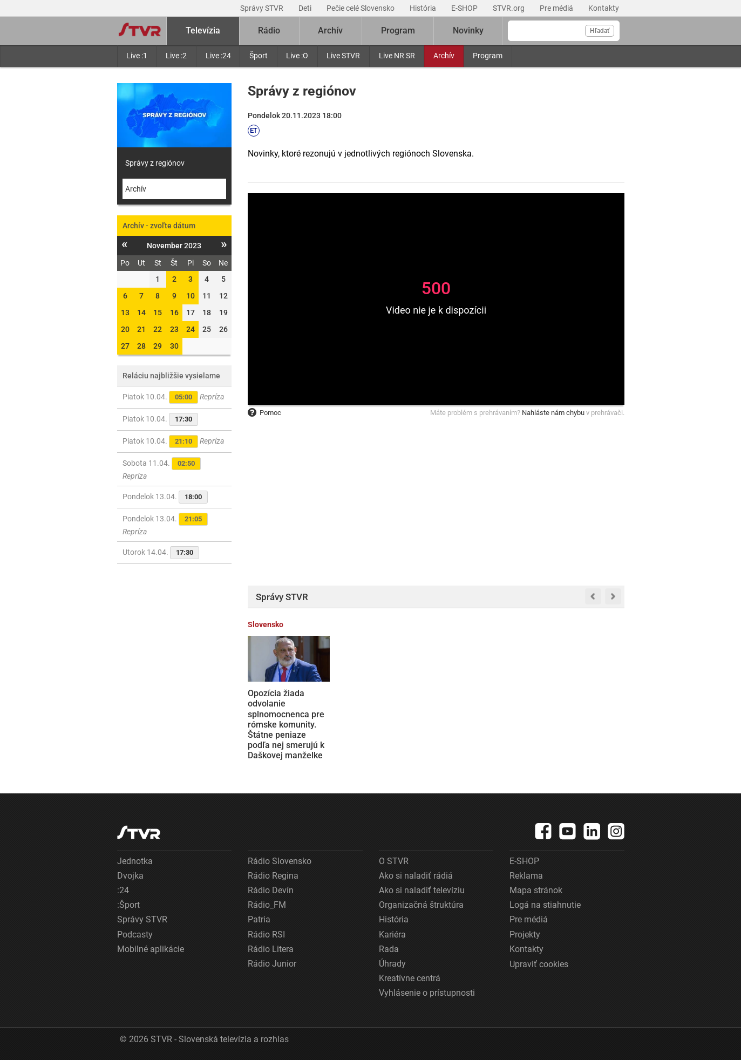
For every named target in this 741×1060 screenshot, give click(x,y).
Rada (389, 949)
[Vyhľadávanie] (564, 31)
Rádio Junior (272, 964)
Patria (259, 919)
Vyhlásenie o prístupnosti (427, 993)
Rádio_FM (267, 905)
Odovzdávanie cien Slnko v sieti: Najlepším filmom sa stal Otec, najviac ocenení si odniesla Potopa (385, 719)
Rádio (269, 30)
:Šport (128, 905)
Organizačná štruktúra (421, 905)
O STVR (394, 861)
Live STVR (343, 55)
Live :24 (218, 55)
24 (190, 329)
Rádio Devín (271, 890)
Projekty (524, 934)
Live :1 (136, 55)
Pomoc (264, 413)
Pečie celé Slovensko (361, 8)
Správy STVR (262, 8)
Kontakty (603, 8)
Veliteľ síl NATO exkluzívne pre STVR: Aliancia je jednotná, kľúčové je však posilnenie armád (583, 714)
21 (141, 329)
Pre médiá (557, 8)
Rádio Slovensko (279, 861)
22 (157, 329)
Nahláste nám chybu (553, 413)
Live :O (297, 55)
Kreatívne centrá (409, 978)
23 (174, 329)
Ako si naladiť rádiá (416, 876)
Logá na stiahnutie (545, 905)
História (424, 8)
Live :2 (176, 55)
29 (157, 346)
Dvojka (130, 876)
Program (487, 55)
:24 (123, 890)
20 (125, 329)
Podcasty (135, 934)
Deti (305, 8)
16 (174, 312)
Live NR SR (397, 55)
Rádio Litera (271, 949)
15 (157, 312)
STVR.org (509, 8)
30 (174, 346)
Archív (443, 55)
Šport (258, 55)
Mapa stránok (535, 890)
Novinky (468, 30)
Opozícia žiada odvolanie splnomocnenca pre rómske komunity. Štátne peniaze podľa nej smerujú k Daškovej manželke (286, 724)
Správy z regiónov (155, 163)
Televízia (203, 30)
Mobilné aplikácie (150, 949)
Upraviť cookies (538, 964)
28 (141, 346)
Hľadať (599, 31)
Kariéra (392, 934)
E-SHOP (465, 8)
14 (141, 312)
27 (125, 346)
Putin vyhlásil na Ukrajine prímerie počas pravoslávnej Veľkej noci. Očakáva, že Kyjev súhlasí (481, 719)
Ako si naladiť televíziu (422, 890)
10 (190, 295)
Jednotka (135, 861)
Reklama (526, 876)
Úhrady (392, 964)
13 (125, 312)
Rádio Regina (273, 876)
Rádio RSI (266, 934)
